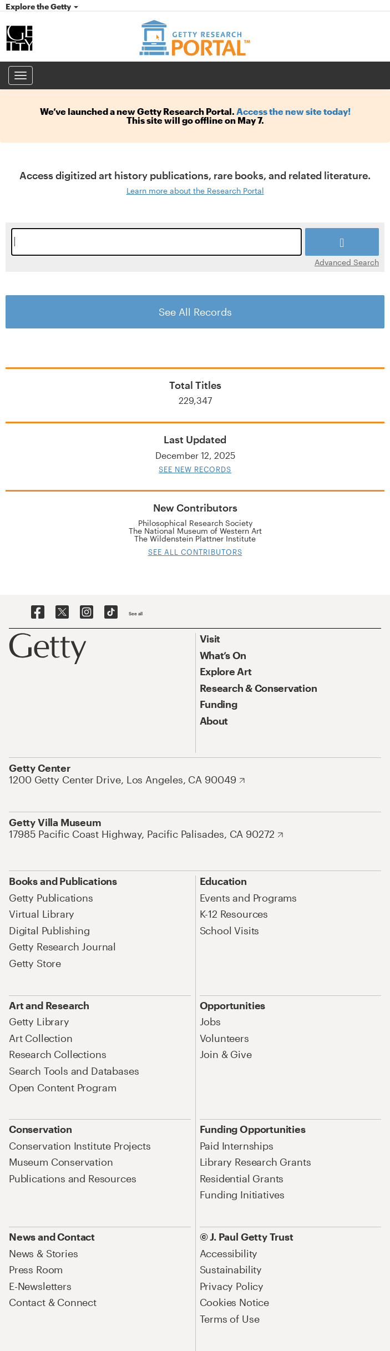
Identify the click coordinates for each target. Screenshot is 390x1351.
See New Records (195, 469)
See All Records (195, 312)
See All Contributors (195, 552)
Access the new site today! (293, 111)
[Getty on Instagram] (86, 612)
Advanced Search (347, 261)
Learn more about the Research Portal (195, 190)
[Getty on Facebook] (37, 612)
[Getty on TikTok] (111, 612)
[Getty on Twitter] (62, 612)
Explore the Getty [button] (42, 6)
